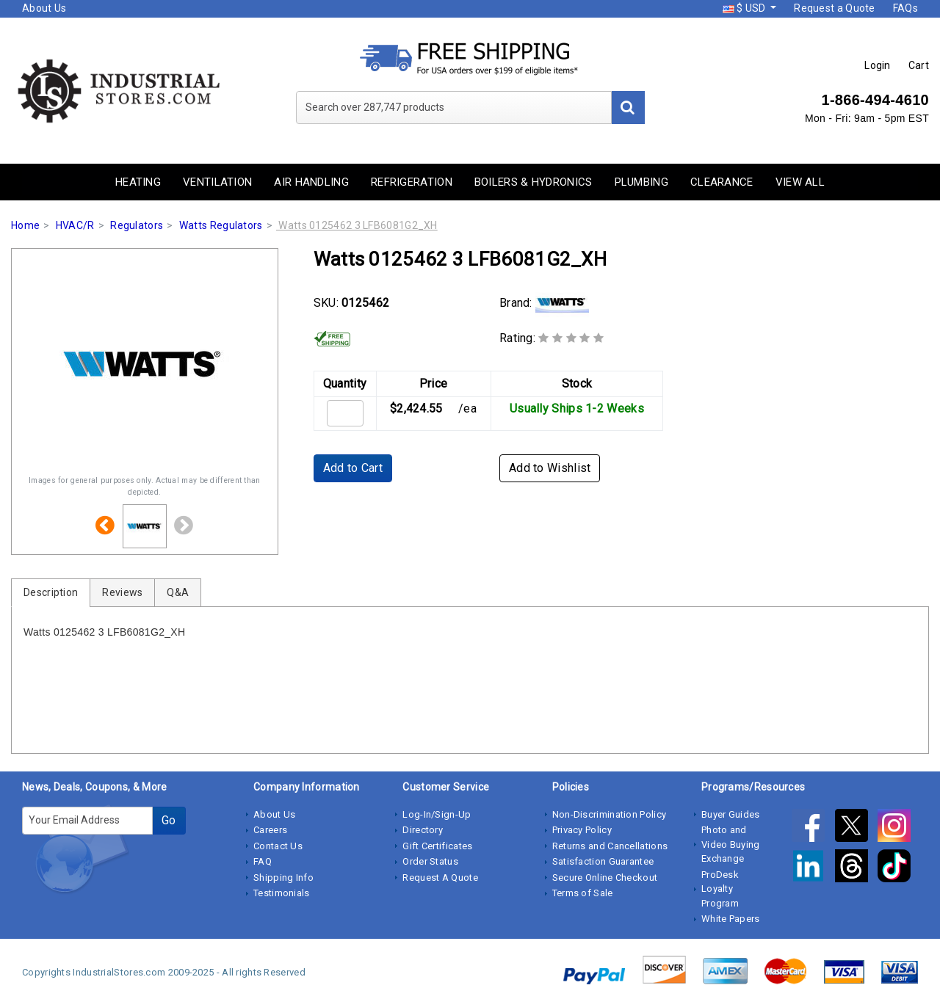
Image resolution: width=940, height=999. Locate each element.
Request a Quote (834, 8)
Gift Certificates (437, 845)
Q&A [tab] (178, 592)
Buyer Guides (730, 814)
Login (877, 65)
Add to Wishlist (550, 468)
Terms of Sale (582, 892)
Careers (270, 829)
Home (25, 225)
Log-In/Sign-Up (436, 814)
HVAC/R (75, 225)
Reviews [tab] (122, 592)
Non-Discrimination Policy (609, 814)
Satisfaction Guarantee (603, 861)
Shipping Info (283, 877)
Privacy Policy (582, 829)
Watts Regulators (221, 225)
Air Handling (311, 182)
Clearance (721, 182)
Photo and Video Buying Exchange (730, 844)
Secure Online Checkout (605, 877)
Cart (918, 65)
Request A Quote (440, 877)
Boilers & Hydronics (533, 182)
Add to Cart (353, 468)
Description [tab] (51, 592)
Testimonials (281, 892)
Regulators (136, 225)
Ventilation (217, 182)
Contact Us (278, 845)
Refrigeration (411, 182)
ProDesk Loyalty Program (720, 889)
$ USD (745, 8)
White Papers (730, 918)
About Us (44, 8)
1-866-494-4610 (875, 100)
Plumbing (641, 182)
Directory (422, 829)
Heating (138, 182)
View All (800, 182)
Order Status (430, 861)
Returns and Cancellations (610, 845)
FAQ (262, 861)
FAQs (905, 8)
